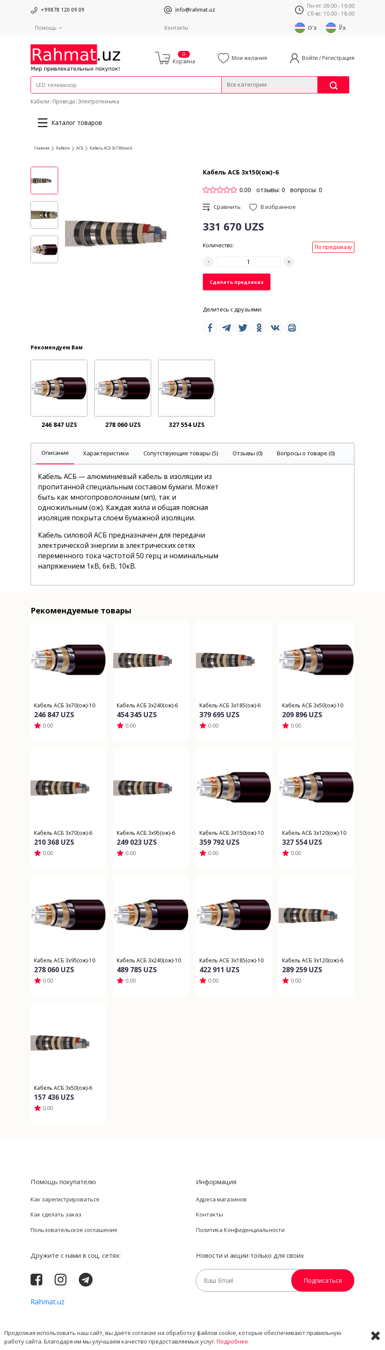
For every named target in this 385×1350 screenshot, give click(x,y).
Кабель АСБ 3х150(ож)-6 (111, 148)
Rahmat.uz (48, 1301)
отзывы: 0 (270, 190)
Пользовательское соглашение (74, 1230)
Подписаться (323, 1280)
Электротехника (98, 101)
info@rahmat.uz (195, 9)
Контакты (176, 27)
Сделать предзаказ (237, 282)
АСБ (79, 148)
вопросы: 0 (306, 190)
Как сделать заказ (56, 1214)
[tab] (55, 453)
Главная (42, 148)
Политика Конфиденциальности (240, 1230)
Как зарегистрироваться (65, 1199)
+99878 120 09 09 (62, 9)
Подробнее (232, 1341)
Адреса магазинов (221, 1199)
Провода (64, 101)
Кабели (40, 101)
